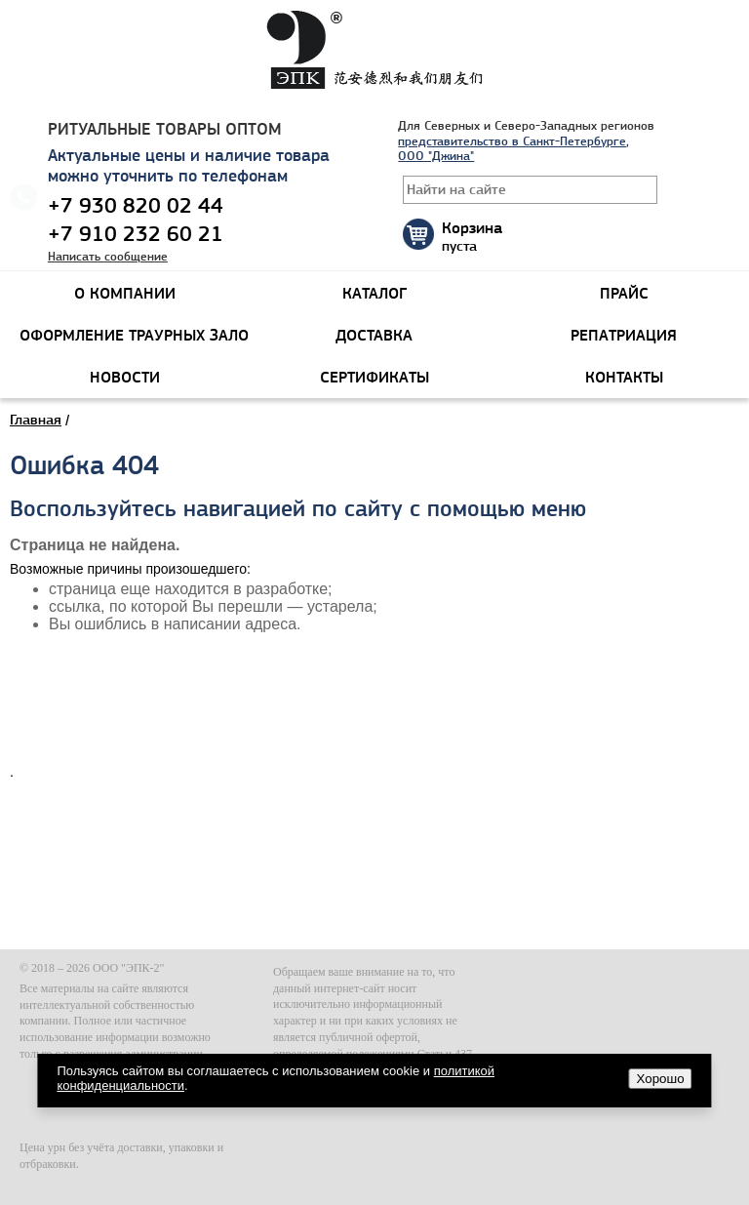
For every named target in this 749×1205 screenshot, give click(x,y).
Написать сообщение (108, 256)
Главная (35, 419)
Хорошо (661, 1078)
